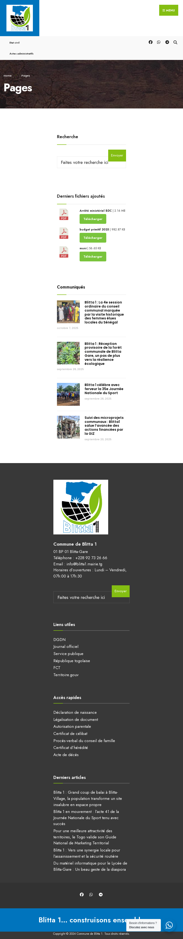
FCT (57, 663)
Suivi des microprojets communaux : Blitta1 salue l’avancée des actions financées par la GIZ (104, 421)
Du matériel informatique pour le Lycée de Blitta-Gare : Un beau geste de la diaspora (90, 862)
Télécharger (92, 214)
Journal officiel (65, 642)
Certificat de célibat (70, 729)
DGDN (59, 635)
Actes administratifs (22, 49)
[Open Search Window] (175, 38)
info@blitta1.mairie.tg (84, 559)
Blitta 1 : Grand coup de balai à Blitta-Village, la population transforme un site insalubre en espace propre (87, 794)
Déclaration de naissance (75, 708)
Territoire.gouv (66, 671)
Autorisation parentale (72, 722)
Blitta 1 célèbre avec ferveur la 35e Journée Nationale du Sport (104, 384)
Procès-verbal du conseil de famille (84, 736)
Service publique (68, 649)
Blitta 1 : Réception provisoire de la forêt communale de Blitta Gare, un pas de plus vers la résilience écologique (103, 349)
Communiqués (71, 283)
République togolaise (71, 657)
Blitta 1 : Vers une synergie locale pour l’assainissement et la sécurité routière (86, 849)
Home (8, 71)
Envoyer (117, 151)
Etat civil (15, 38)
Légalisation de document (75, 715)
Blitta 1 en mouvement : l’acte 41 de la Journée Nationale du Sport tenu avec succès (86, 813)
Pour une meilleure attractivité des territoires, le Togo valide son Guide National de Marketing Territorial (84, 833)
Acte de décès (66, 750)
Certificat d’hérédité (70, 743)
